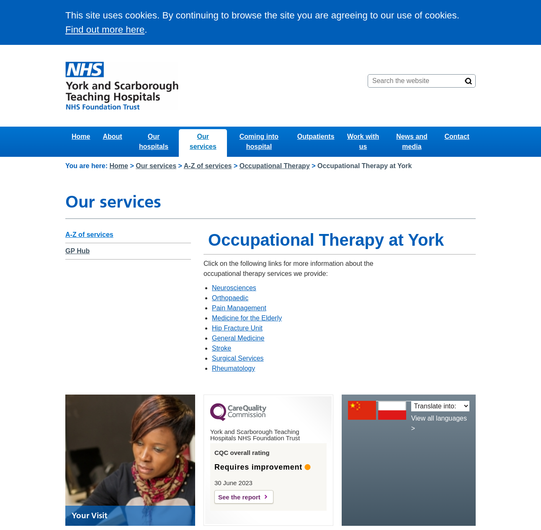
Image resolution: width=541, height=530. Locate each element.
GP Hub (77, 251)
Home (81, 136)
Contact (456, 136)
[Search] (468, 81)
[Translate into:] (440, 406)
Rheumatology (233, 368)
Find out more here (104, 29)
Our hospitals (153, 141)
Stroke (221, 348)
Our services (203, 141)
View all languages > (439, 423)
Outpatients (316, 136)
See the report (239, 497)
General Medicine (238, 338)
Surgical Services (238, 358)
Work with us (363, 141)
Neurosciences (234, 287)
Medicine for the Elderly (247, 318)
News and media (412, 141)
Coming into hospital (259, 141)
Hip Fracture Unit (237, 328)
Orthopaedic (230, 297)
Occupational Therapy (275, 165)
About (112, 136)
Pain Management (239, 308)
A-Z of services (208, 165)
